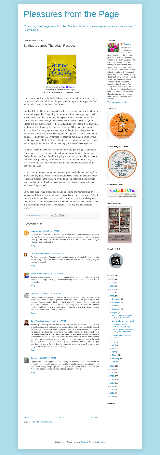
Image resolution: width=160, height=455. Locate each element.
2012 (112, 393)
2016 (112, 380)
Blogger (101, 442)
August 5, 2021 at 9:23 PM (49, 231)
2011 (112, 397)
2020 (112, 366)
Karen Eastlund (37, 254)
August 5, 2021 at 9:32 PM (54, 254)
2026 (112, 279)
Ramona (127, 44)
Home (61, 418)
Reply (33, 246)
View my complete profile (117, 102)
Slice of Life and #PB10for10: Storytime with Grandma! (123, 331)
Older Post (94, 418)
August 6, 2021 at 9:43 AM (53, 274)
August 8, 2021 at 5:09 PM (45, 358)
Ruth (33, 358)
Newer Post (28, 418)
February (116, 359)
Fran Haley (35, 294)
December (116, 299)
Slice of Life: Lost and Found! (123, 321)
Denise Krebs (36, 274)
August (115, 313)
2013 (112, 390)
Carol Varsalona (37, 321)
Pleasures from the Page (71, 14)
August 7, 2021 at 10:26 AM (55, 321)
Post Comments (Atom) (43, 422)
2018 (112, 373)
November (116, 302)
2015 (112, 383)
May (114, 348)
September (116, 309)
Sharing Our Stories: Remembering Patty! (121, 325)
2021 (112, 296)
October (115, 306)
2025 (112, 283)
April (114, 352)
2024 (112, 286)
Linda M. (34, 231)
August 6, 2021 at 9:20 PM (50, 294)
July (114, 342)
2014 (112, 386)
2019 (112, 370)
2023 (112, 289)
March (115, 355)
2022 (112, 293)
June (114, 345)
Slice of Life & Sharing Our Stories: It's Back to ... (122, 317)
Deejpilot (84, 442)
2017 (112, 376)
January (115, 362)
